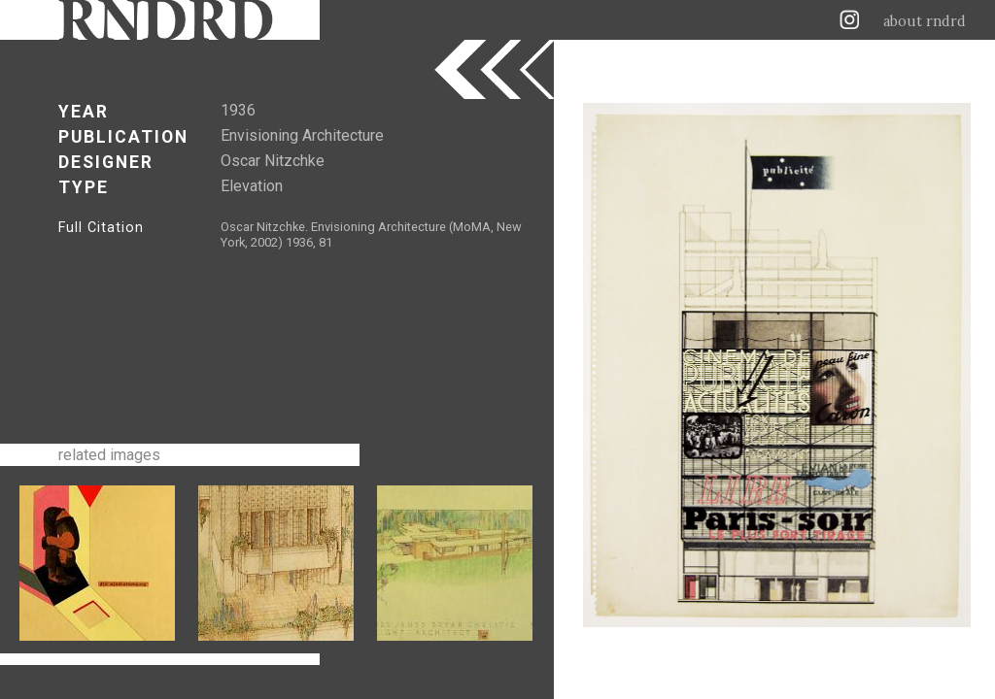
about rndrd (924, 21)
